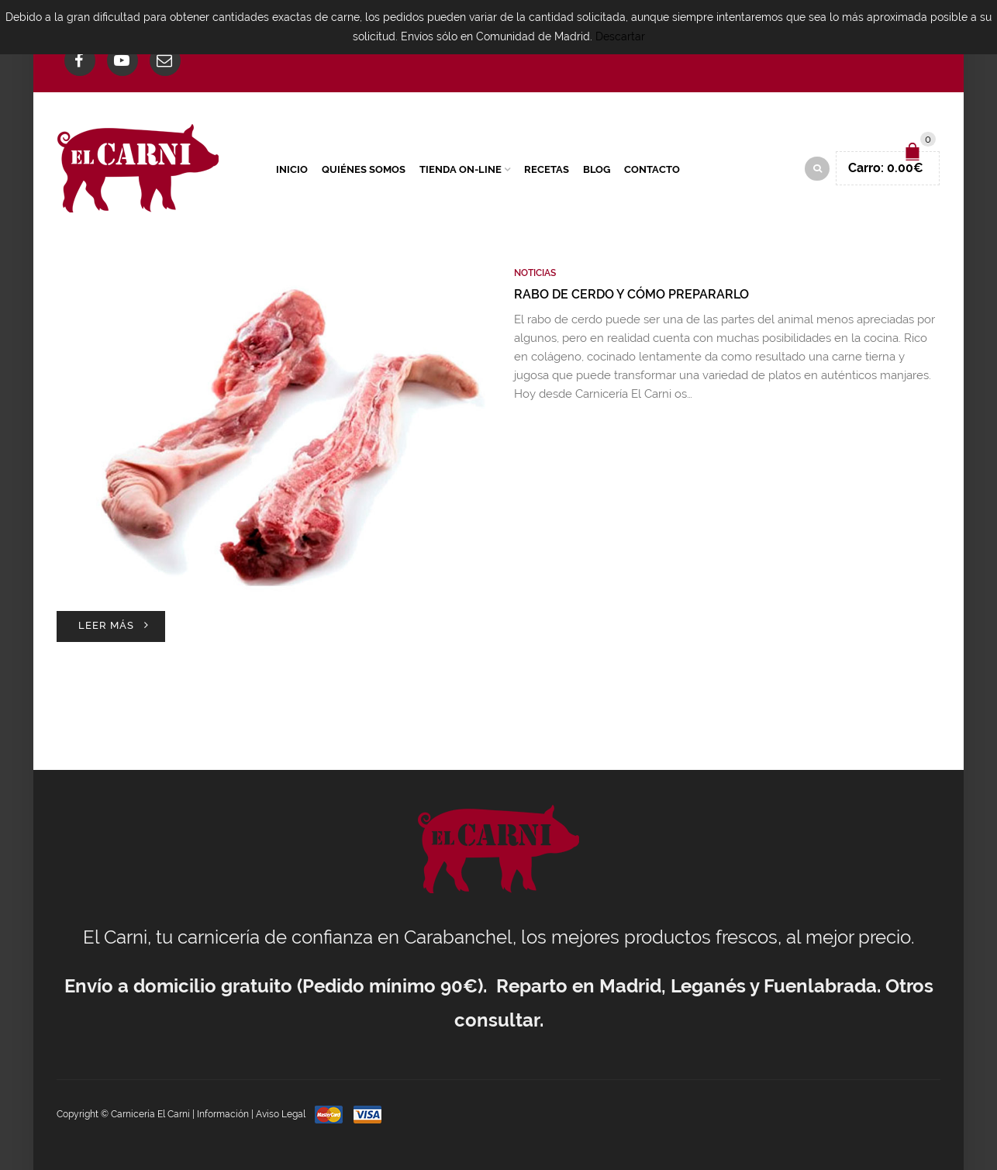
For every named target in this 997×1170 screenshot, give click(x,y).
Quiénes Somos (363, 169)
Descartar (620, 36)
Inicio (292, 169)
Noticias (535, 272)
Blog (596, 169)
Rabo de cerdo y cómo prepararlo (631, 294)
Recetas (546, 169)
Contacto (652, 169)
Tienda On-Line (460, 169)
